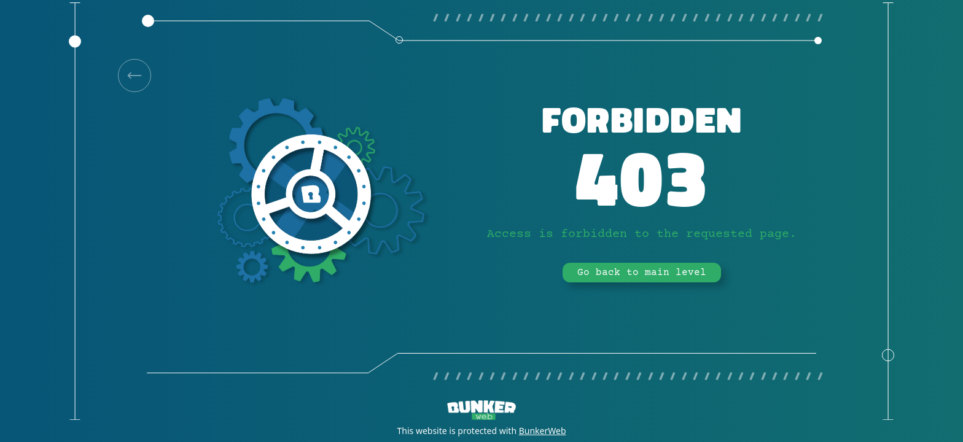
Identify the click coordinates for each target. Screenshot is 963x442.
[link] (134, 75)
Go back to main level (641, 272)
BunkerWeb (542, 430)
